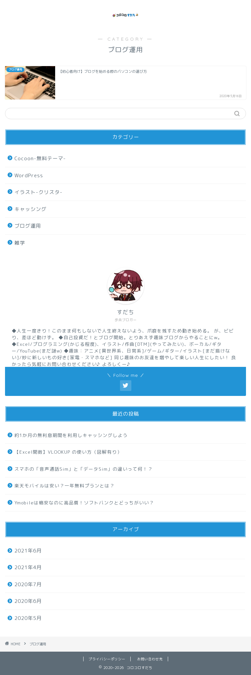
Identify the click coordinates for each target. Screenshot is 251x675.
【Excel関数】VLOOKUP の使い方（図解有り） (68, 452)
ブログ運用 (27, 225)
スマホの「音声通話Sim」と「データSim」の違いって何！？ (83, 469)
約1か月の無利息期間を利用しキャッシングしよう (71, 435)
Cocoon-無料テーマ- (40, 158)
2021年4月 (28, 567)
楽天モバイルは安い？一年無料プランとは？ (64, 485)
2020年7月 (28, 584)
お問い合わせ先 (150, 659)
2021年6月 (28, 550)
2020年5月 (28, 618)
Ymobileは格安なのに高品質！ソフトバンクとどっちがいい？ (84, 502)
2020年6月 (28, 601)
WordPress (28, 175)
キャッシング (30, 209)
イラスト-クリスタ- (38, 192)
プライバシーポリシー (107, 659)
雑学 (19, 242)
